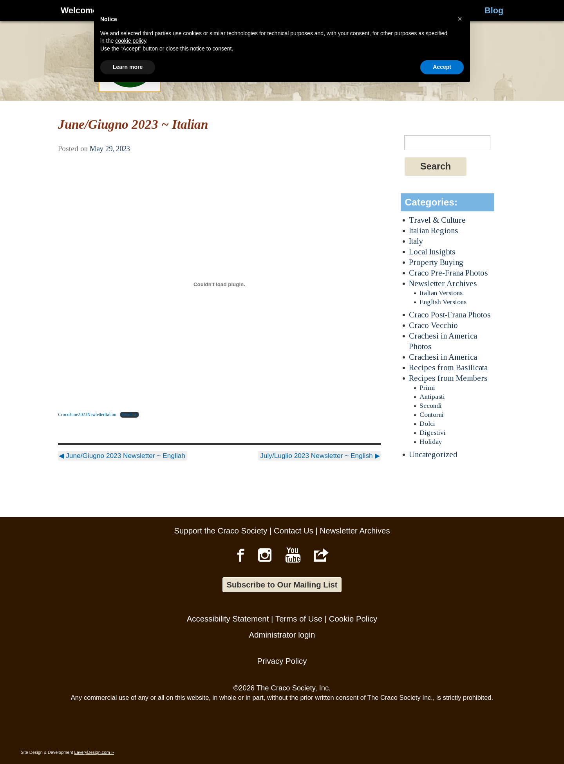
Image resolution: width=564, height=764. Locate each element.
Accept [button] (442, 742)
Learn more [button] (128, 742)
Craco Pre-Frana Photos (448, 272)
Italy (416, 240)
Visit (320, 10)
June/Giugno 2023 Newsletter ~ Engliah (122, 455)
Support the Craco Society (220, 530)
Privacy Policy (282, 661)
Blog (493, 10)
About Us (377, 10)
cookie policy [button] (130, 716)
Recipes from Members (448, 377)
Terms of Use (298, 618)
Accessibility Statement (228, 618)
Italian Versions (441, 293)
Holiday (430, 441)
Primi (427, 387)
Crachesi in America (443, 356)
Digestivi (432, 432)
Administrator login (282, 635)
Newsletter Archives (443, 283)
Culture (267, 10)
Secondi (430, 405)
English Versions (442, 302)
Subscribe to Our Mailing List (281, 584)
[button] (460, 694)
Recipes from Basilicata (448, 367)
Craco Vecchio (433, 325)
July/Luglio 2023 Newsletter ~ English (320, 455)
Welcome (79, 10)
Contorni (431, 414)
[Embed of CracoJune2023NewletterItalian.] (219, 284)
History (134, 10)
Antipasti (432, 396)
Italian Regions (433, 230)
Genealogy (200, 10)
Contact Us (293, 530)
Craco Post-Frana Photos (450, 314)
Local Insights (432, 251)
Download (129, 414)
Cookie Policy (353, 618)
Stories (440, 10)
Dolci (427, 423)
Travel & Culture (437, 219)
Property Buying (436, 262)
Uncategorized (433, 454)
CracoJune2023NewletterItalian (87, 414)
